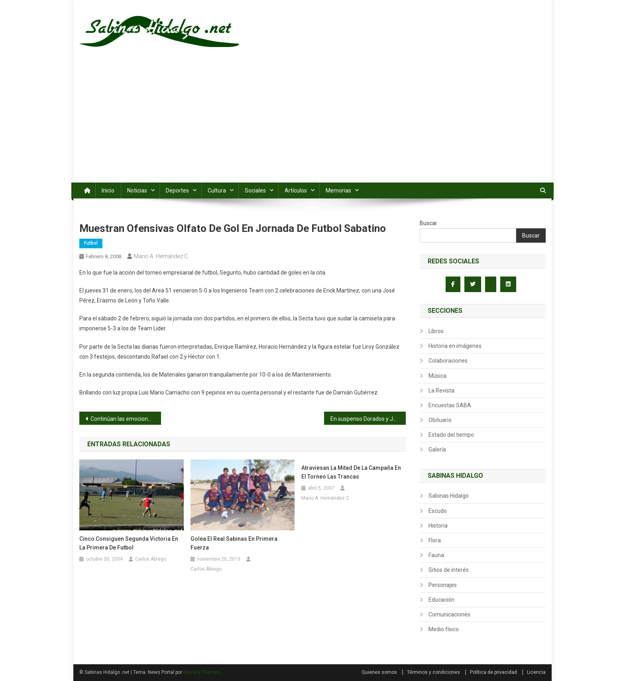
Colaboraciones (448, 360)
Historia (438, 525)
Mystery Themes (201, 672)
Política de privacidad (493, 672)
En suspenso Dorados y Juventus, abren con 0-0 (368, 419)
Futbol (91, 243)
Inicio (108, 190)
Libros (436, 331)
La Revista (441, 390)
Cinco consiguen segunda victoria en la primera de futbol (128, 543)
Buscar (428, 223)
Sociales (255, 190)
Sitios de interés (448, 570)
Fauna (436, 555)
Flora (434, 540)
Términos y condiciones (433, 672)
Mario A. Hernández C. (161, 256)
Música (437, 376)
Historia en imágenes (455, 346)
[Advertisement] (312, 123)
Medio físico (443, 629)
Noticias (137, 190)
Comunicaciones (449, 614)
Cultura (217, 190)
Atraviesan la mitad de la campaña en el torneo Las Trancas (351, 472)
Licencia (536, 672)
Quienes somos (379, 672)
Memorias (338, 190)
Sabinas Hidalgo (448, 496)
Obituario (440, 420)
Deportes (177, 190)
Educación (441, 600)
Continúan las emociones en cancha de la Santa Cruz (125, 419)
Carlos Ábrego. (151, 559)
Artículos (296, 190)
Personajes (442, 585)
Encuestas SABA (449, 405)
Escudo (437, 511)
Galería (437, 449)
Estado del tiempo (451, 435)
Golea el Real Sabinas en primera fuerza (234, 543)
